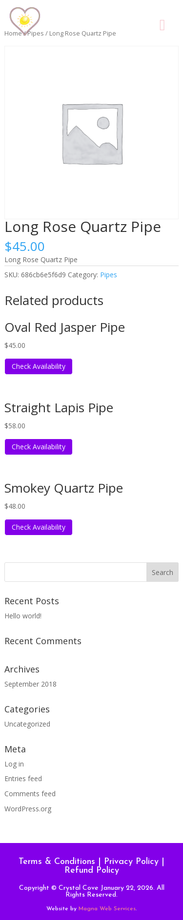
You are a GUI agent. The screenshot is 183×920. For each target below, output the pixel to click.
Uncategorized (27, 723)
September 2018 (30, 684)
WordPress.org (27, 808)
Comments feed (30, 793)
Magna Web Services (107, 909)
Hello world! (22, 615)
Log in (14, 763)
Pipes (108, 274)
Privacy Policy (131, 861)
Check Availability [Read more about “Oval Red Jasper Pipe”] (38, 366)
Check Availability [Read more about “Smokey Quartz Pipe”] (38, 527)
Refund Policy (91, 870)
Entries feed (23, 778)
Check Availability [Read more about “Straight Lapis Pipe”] (38, 446)
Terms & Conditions (57, 861)
